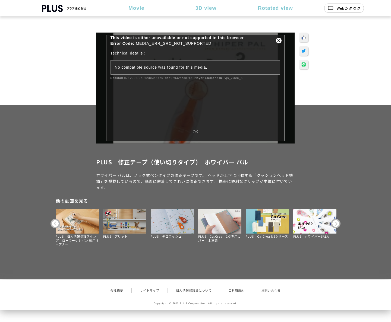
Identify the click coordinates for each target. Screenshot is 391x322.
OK (195, 132)
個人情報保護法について (194, 290)
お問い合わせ (271, 290)
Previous (55, 223)
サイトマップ (149, 290)
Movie (136, 8)
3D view (205, 8)
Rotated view (275, 8)
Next (335, 223)
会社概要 (116, 290)
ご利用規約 (236, 290)
